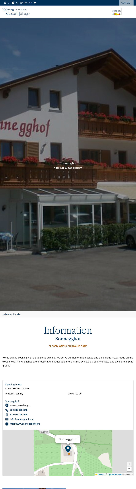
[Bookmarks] (38, 3)
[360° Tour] (12, 3)
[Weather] (3, 2)
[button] (68, 449)
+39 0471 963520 (18, 414)
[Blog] (16, 3)
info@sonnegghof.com (22, 419)
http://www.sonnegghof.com (25, 424)
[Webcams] (8, 3)
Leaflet (99, 474)
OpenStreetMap (115, 474)
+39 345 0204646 (18, 410)
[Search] (20, 3)
